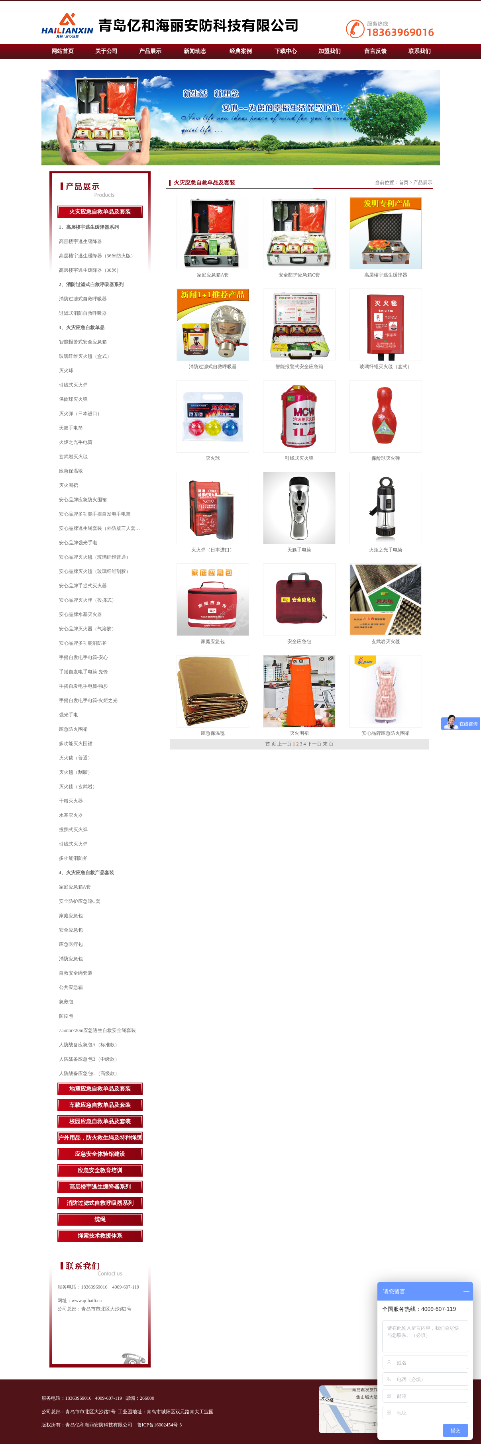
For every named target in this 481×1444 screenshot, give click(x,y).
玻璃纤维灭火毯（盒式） (85, 356)
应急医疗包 (71, 944)
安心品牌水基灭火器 (80, 614)
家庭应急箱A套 (75, 887)
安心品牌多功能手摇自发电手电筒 (95, 514)
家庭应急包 (71, 915)
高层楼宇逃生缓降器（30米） (90, 270)
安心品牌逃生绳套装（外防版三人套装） (102, 528)
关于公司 (106, 51)
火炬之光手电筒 (75, 442)
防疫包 (66, 1016)
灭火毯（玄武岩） (78, 786)
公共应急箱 (71, 987)
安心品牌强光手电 (78, 542)
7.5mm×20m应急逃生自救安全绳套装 (97, 1030)
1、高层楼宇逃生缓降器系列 (89, 227)
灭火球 (66, 370)
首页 (403, 182)
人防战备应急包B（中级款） (89, 1059)
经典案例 (241, 51)
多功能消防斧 (73, 858)
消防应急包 (71, 958)
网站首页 (62, 51)
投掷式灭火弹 (73, 829)
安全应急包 (71, 930)
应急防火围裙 (73, 729)
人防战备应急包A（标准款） (89, 1045)
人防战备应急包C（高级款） (89, 1073)
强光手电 (68, 715)
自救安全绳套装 (75, 973)
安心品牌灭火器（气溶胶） (87, 629)
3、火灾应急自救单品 (81, 327)
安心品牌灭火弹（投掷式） (87, 600)
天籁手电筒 (71, 428)
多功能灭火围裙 (75, 743)
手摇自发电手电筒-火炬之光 (88, 700)
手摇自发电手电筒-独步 (83, 686)
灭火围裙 (68, 485)
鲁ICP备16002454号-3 (160, 1425)
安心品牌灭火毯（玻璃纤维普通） (95, 557)
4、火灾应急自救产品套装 (86, 872)
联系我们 (419, 51)
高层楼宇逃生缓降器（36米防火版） (97, 256)
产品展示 (150, 51)
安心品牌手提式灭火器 (83, 586)
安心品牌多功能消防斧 (83, 643)
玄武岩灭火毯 (73, 456)
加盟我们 (329, 51)
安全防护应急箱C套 (79, 901)
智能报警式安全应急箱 (83, 342)
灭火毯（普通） (75, 758)
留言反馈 (375, 51)
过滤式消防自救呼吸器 (83, 313)
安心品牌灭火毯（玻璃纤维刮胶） (95, 571)
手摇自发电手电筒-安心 (83, 657)
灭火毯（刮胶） (75, 772)
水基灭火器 (71, 815)
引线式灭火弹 (73, 385)
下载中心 (286, 51)
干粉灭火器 (71, 801)
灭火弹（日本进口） (80, 413)
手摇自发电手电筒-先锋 (83, 672)
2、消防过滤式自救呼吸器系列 (91, 284)
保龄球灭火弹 (73, 399)
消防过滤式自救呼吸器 (83, 299)
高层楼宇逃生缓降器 (80, 241)
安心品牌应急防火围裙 (83, 499)
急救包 (66, 1002)
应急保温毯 (71, 471)
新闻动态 (195, 51)
